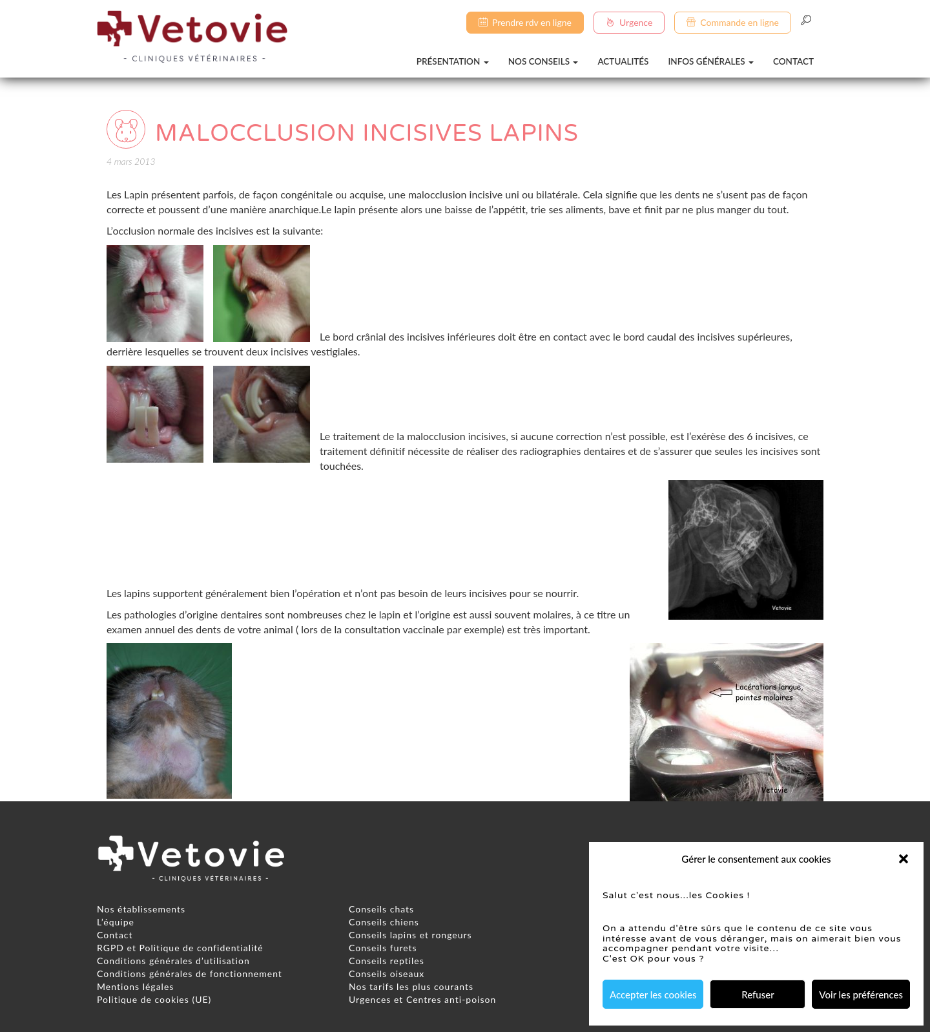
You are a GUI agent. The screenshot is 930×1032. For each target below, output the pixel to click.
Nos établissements (141, 908)
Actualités (622, 61)
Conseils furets (383, 947)
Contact (793, 61)
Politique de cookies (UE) (154, 999)
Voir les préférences (861, 994)
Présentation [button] (453, 61)
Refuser (757, 994)
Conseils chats (381, 908)
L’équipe (115, 921)
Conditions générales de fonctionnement (189, 973)
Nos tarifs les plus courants (411, 986)
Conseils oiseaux (386, 973)
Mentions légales (135, 986)
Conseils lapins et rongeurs (410, 934)
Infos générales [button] (710, 61)
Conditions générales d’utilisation (173, 960)
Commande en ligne (733, 22)
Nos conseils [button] (543, 61)
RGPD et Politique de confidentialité (180, 947)
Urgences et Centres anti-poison (422, 999)
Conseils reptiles (386, 960)
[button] (903, 858)
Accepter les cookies (653, 994)
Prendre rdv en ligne (525, 22)
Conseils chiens (384, 921)
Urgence (629, 22)
